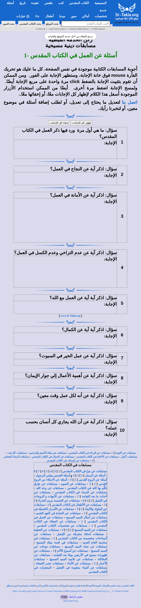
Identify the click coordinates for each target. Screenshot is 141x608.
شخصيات (52, 586)
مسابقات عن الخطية (46, 529)
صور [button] (73, 16)
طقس (78, 586)
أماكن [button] (85, 16)
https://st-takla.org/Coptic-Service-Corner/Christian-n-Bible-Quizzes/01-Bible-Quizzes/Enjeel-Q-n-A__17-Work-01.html (70, 591)
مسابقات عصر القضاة (50, 563)
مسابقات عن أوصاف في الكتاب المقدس (68, 460)
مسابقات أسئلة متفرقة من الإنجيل (80, 534)
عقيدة (71, 586)
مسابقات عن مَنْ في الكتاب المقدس (84, 471)
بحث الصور (9, 23)
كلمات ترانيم (29, 586)
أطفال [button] (49, 16)
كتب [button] (61, 3)
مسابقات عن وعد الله (50, 488)
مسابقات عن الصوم (73, 483)
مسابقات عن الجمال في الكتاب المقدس (53, 456)
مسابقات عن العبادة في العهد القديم (58, 513)
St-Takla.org (40, 29)
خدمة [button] (103, 10)
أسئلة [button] (10, 3)
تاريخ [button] (22, 3)
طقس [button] (48, 3)
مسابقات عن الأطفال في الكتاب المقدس (76, 504)
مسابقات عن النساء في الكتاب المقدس (81, 492)
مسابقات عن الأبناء (79, 563)
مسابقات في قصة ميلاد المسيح (57, 542)
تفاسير (112, 586)
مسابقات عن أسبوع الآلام (72, 550)
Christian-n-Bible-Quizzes (78, 29)
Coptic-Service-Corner (57, 29)
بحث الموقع (52, 23)
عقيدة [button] (35, 3)
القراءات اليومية (101, 586)
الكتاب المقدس (128, 586)
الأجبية (90, 586)
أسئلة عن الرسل (95, 475)
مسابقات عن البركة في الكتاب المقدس (89, 453)
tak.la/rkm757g (70, 600)
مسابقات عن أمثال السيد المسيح (86, 517)
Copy (64, 596)
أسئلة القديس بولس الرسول (53, 475)
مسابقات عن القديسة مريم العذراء (59, 500)
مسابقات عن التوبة (126, 453)
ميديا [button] (62, 16)
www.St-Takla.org (70, 315)
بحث (119, 586)
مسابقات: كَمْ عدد (17, 453)
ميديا (20, 586)
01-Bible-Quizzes (98, 29)
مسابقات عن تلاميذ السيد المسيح (71, 559)
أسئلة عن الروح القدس (93, 479)
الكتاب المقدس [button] (79, 3)
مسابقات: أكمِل (129, 456)
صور (15, 586)
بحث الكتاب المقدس (30, 23)
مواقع (9, 586)
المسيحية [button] (100, 3)
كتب (59, 586)
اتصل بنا (129, 102)
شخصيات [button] (102, 16)
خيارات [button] (23, 16)
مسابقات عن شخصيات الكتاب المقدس (62, 525)
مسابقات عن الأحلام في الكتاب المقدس (97, 456)
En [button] (37, 16)
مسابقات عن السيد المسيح (90, 529)
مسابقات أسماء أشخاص (16, 456)
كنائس (44, 586)
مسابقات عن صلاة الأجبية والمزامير (47, 453)
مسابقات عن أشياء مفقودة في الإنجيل (81, 567)
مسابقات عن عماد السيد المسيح (86, 546)
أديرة (38, 586)
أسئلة (84, 586)
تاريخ (65, 586)
